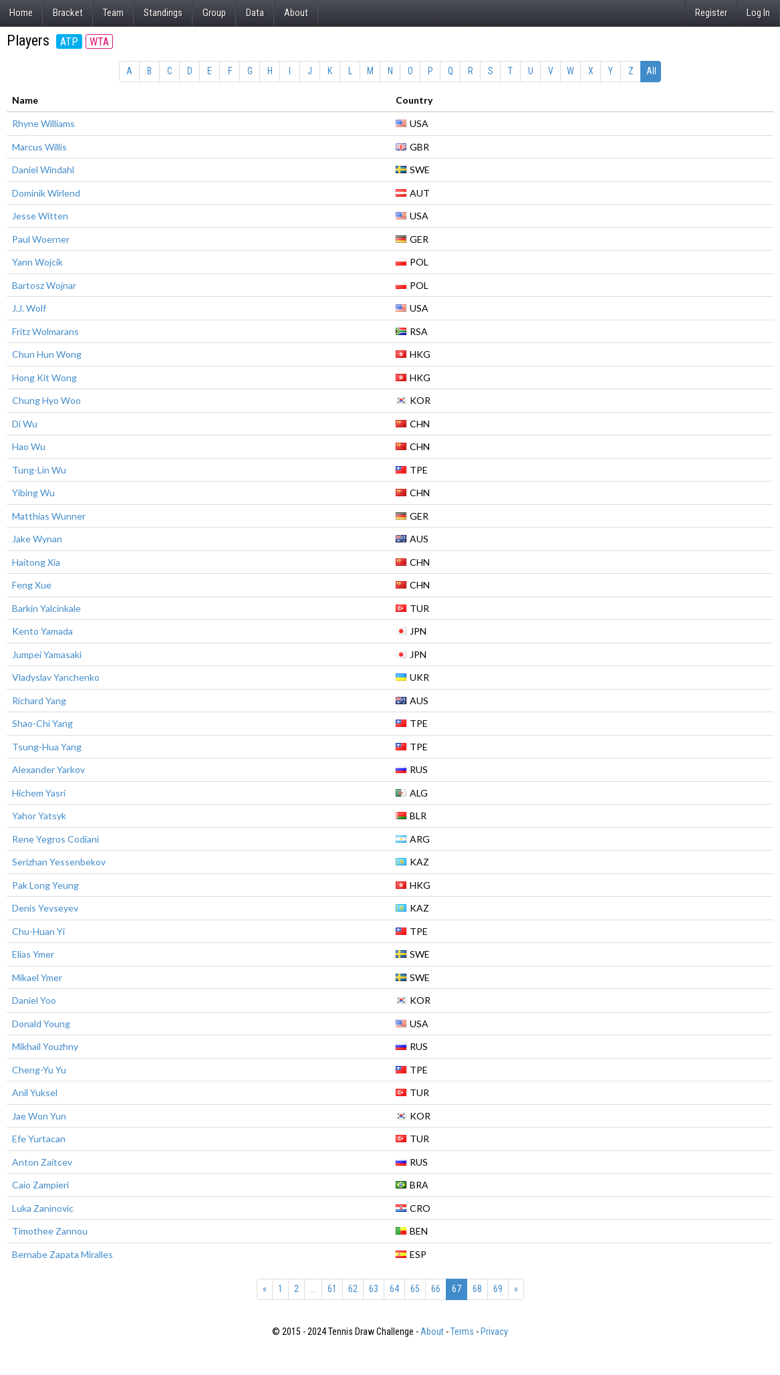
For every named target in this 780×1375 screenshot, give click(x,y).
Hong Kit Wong (44, 377)
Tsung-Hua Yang (47, 746)
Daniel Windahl (43, 169)
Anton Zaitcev (42, 1162)
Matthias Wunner (49, 516)
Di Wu (24, 423)
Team (113, 13)
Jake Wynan (37, 538)
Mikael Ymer (37, 977)
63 (373, 1288)
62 (353, 1288)
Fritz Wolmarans (45, 331)
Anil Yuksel (34, 1092)
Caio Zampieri (40, 1184)
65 (415, 1288)
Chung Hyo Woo (46, 400)
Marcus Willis (39, 146)
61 (332, 1288)
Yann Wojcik (37, 262)
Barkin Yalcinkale (46, 608)
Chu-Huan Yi (38, 931)
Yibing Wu (33, 492)
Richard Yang (39, 700)
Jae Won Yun (39, 1116)
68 (477, 1288)
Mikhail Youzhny (45, 1046)
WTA (99, 41)
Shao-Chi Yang (42, 723)
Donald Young (41, 1023)
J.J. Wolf (29, 308)
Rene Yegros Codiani (55, 839)
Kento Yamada (42, 631)
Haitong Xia (36, 562)
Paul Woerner (41, 239)
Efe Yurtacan (39, 1138)
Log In (758, 13)
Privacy (494, 1331)
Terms (462, 1331)
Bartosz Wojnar (44, 285)
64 (394, 1288)
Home (21, 13)
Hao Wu (28, 446)
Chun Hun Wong (47, 354)
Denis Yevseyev (45, 908)
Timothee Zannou (50, 1231)
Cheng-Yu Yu (39, 1069)
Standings (163, 13)
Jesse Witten (40, 215)
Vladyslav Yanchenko (56, 677)
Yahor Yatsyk (39, 815)
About (296, 13)
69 (498, 1288)
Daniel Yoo (34, 1000)
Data (255, 13)
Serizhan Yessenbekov (59, 861)
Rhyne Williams (43, 123)
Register (711, 13)
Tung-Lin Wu (39, 469)
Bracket (68, 13)
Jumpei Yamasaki (47, 654)
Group (214, 13)
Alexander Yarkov (48, 769)
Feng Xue (31, 585)
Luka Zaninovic (43, 1208)
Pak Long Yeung (45, 885)
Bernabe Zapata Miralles (62, 1254)
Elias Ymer (33, 954)
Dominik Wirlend (46, 193)
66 (435, 1288)
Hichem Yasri (39, 793)
